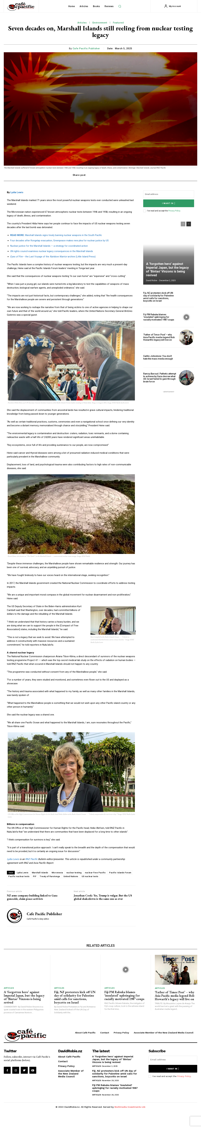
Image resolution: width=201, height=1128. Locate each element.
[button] (120, 6)
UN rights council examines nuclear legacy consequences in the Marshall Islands (51, 251)
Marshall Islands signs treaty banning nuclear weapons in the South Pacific (56, 235)
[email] (168, 194)
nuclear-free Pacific (95, 872)
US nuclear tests (90, 876)
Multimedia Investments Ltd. (130, 1107)
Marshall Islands (40, 872)
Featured (118, 22)
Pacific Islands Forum (120, 872)
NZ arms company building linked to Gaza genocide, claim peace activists (32, 897)
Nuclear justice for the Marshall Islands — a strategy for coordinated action (49, 245)
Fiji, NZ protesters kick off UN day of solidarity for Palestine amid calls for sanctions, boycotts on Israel (158, 297)
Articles (82, 22)
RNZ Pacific (31, 859)
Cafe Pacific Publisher (86, 48)
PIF (34, 876)
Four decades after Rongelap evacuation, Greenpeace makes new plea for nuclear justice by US (59, 240)
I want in (168, 203)
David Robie (151, 280)
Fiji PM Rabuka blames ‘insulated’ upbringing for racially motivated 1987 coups (158, 317)
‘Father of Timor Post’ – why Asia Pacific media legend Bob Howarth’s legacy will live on (159, 337)
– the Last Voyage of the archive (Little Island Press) (53, 256)
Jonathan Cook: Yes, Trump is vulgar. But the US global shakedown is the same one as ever (103, 897)
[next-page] (188, 224)
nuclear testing (74, 872)
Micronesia (57, 872)
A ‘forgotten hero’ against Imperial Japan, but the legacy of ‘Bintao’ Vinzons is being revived (167, 269)
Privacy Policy (174, 211)
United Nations (70, 876)
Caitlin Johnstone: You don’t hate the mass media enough (158, 357)
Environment (99, 22)
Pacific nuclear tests (19, 876)
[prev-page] (183, 224)
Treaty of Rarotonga (50, 876)
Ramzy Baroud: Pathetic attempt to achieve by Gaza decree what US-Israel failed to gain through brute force (159, 377)
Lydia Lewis (16, 192)
